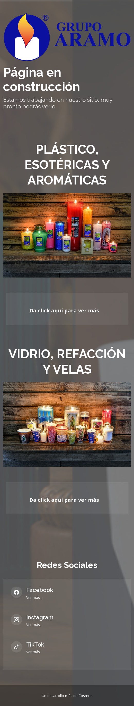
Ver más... (34, 597)
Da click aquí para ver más (64, 310)
